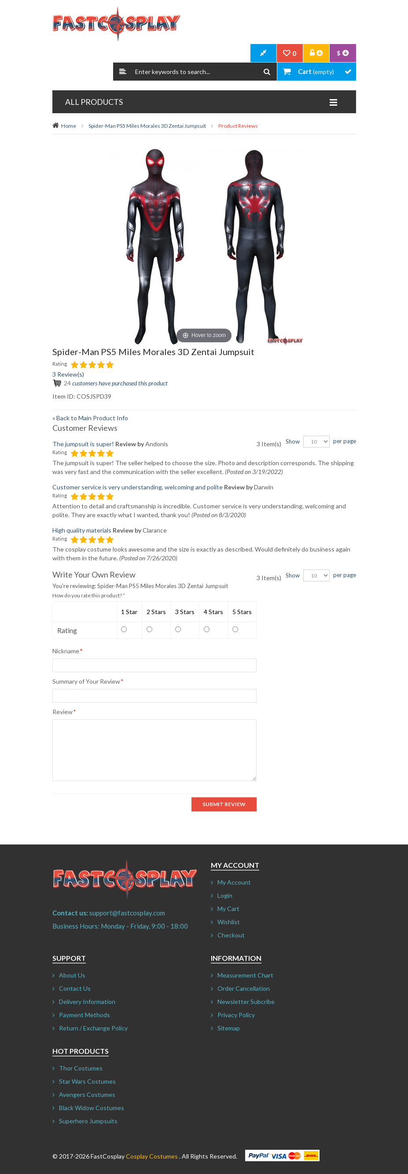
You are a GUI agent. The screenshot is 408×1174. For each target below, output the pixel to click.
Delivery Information (87, 1001)
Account (316, 53)
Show (293, 441)
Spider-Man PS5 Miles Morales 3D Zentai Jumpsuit (147, 125)
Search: (122, 72)
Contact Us (75, 988)
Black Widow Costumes (91, 1107)
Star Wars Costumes (87, 1081)
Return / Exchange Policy (93, 1028)
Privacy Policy (236, 1014)
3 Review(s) (68, 374)
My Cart (228, 908)
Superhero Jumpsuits (88, 1121)
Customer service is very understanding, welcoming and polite (137, 487)
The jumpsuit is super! (83, 444)
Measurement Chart (245, 975)
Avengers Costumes (87, 1094)
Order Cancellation (243, 988)
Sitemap (228, 1028)
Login (224, 895)
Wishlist (228, 922)
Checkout (231, 935)
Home (68, 125)
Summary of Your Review (86, 681)
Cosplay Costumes (152, 1156)
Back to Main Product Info (90, 418)
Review (62, 711)
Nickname (65, 650)
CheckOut (263, 53)
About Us (72, 975)
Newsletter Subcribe (246, 1001)
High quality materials (81, 530)
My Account (234, 882)
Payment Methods (84, 1014)
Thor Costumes (81, 1068)
